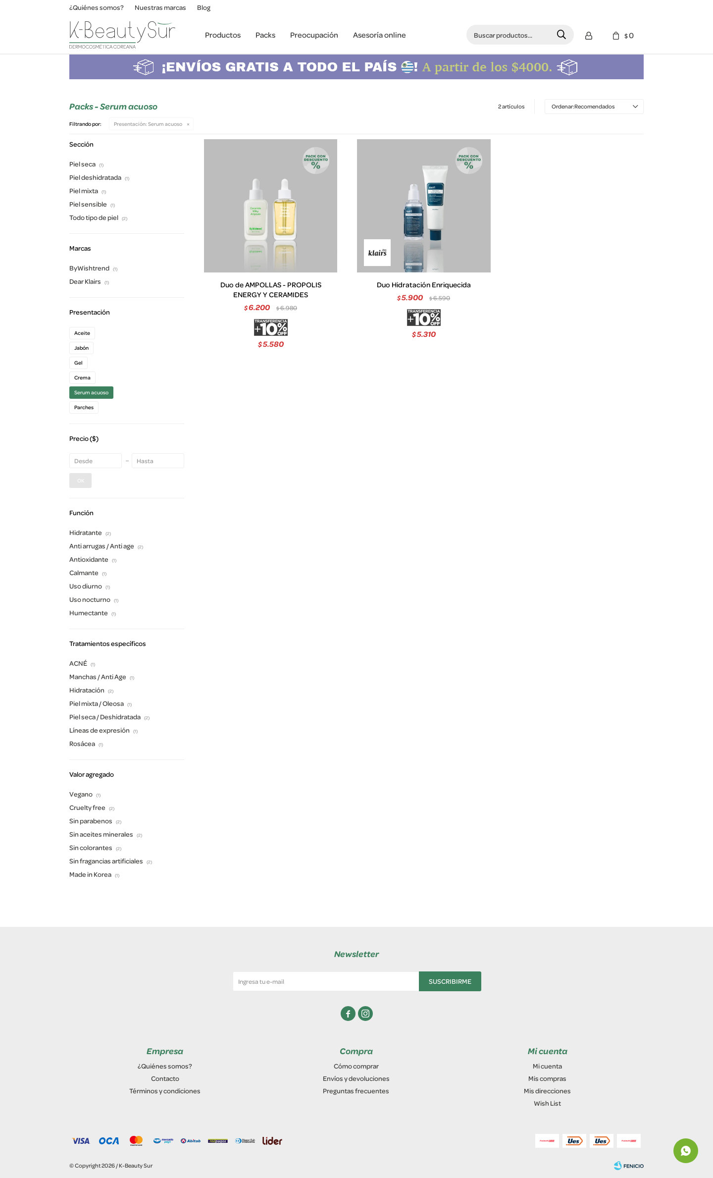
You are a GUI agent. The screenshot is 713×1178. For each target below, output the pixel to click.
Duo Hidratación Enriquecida (424, 285)
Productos (223, 34)
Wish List (547, 1103)
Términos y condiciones (165, 1090)
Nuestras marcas (160, 7)
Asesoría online (379, 34)
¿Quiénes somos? (96, 7)
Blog (203, 7)
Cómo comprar (356, 1066)
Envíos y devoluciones (356, 1078)
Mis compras (547, 1078)
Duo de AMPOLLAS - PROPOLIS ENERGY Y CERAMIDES (270, 290)
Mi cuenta (547, 1066)
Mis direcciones (547, 1090)
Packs (265, 34)
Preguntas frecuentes (356, 1090)
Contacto (165, 1078)
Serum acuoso (148, 124)
